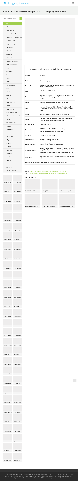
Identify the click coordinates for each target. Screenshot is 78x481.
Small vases (10, 47)
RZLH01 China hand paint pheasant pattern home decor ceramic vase (8, 335)
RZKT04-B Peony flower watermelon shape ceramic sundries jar (8, 412)
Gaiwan (9, 146)
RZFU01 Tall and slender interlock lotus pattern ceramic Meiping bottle (49, 171)
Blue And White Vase (12, 27)
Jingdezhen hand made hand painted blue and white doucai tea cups (8, 393)
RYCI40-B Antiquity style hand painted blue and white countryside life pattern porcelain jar (8, 268)
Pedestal (9, 126)
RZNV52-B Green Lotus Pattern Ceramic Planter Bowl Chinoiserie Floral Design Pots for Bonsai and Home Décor (8, 345)
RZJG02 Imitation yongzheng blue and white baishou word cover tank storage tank (17, 287)
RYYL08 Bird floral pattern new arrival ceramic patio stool (8, 460)
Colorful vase (10, 30)
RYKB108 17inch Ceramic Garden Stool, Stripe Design (17, 354)
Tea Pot (9, 160)
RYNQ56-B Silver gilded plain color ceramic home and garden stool (8, 326)
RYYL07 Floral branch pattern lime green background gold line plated (8, 373)
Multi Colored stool (12, 64)
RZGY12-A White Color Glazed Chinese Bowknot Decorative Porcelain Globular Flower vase (8, 354)
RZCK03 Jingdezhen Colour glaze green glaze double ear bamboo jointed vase (17, 316)
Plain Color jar (10, 109)
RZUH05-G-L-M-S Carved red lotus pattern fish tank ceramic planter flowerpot (8, 441)
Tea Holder (9, 153)
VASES (7, 23)
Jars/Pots (8, 95)
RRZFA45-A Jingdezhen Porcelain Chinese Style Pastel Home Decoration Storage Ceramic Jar (8, 201)
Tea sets (9, 164)
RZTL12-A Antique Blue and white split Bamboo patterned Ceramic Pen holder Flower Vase (67, 191)
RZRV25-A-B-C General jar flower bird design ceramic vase (8, 220)
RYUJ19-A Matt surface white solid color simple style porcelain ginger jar (17, 182)
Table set (9, 58)
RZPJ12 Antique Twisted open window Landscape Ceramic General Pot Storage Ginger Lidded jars (8, 230)
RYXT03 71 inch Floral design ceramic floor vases (32, 191)
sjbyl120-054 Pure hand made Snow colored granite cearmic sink (17, 441)
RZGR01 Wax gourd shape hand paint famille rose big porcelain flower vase (48, 173)
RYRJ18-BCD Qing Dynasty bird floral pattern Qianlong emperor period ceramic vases (17, 412)
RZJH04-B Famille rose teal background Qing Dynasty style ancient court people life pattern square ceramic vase (8, 239)
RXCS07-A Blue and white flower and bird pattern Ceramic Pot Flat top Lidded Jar (17, 364)
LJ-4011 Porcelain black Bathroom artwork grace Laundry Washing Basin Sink (17, 450)
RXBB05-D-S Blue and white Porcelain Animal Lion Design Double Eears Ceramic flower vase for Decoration (17, 258)
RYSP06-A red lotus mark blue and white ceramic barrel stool (8, 364)
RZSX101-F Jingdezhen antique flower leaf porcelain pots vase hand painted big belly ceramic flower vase (8, 383)
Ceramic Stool (9, 54)
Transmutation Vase (12, 34)
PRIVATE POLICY (12, 170)
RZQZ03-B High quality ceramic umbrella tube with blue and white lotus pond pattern (17, 230)
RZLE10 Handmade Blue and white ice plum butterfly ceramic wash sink (17, 211)
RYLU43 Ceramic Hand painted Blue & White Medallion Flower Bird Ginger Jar (17, 373)
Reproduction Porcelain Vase (14, 37)
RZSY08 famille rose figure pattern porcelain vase (17, 220)
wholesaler (62, 477)
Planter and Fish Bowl (11, 112)
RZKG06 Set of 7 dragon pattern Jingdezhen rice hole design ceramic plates (17, 201)
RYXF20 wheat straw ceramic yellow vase (17, 402)
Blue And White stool (12, 61)
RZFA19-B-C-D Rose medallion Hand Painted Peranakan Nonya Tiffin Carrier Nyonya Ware (17, 191)
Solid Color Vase (11, 44)
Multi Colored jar (11, 102)
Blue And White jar (12, 99)
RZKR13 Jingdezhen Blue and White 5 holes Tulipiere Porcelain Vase (17, 421)
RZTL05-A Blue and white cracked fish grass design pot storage (17, 249)
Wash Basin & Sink (10, 122)
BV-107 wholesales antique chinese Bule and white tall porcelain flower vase (67, 206)
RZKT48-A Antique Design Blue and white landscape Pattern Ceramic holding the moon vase (8, 431)
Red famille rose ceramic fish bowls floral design (8, 258)
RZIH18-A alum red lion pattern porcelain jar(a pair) (8, 278)
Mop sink (9, 140)
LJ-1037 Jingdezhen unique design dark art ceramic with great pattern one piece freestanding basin (17, 393)
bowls (8, 78)
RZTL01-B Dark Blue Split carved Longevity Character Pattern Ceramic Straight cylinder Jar (17, 383)
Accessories (8, 167)
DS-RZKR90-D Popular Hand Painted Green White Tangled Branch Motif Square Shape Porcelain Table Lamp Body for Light (8, 402)
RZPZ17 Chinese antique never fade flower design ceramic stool (17, 268)
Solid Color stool (11, 68)
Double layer (10, 136)
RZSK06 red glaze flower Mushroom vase (8, 297)
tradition (23, 477)
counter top (10, 129)
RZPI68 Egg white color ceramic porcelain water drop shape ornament (8, 287)
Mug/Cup (9, 150)
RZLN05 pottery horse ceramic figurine (17, 239)
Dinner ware (8, 75)
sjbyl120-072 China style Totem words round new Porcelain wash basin (8, 182)
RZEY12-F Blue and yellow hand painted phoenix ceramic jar (8, 249)
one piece (9, 133)
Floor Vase (9, 51)
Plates (8, 81)
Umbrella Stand (9, 92)
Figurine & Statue (10, 85)
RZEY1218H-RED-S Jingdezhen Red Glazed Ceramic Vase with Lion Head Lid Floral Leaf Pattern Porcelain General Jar (17, 345)
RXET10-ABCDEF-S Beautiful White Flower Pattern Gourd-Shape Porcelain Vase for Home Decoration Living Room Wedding (17, 297)
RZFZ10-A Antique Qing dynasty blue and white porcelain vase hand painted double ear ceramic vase (50, 206)
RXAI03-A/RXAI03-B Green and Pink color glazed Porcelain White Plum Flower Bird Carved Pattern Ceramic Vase (17, 431)
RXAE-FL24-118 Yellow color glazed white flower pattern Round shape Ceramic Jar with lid (17, 460)
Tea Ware (8, 143)
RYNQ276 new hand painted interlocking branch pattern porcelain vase (50, 191)
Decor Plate (8, 71)
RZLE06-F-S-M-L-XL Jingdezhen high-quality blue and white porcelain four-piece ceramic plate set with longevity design (8, 450)
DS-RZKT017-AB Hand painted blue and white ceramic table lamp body (8, 211)
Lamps (7, 88)
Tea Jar (9, 157)
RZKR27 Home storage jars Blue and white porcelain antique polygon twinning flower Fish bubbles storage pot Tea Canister (17, 335)
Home (54, 9)
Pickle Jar (9, 105)
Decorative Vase (11, 40)
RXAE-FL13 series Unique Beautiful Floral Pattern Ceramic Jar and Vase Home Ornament (8, 316)
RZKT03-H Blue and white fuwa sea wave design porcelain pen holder (8, 191)
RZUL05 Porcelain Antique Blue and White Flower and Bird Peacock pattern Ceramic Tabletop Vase (32, 206)
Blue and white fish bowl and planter (14, 117)
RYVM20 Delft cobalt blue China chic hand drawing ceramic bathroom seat (8, 306)
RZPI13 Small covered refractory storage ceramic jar (17, 326)
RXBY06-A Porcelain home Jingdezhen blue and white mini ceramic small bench (8, 421)
